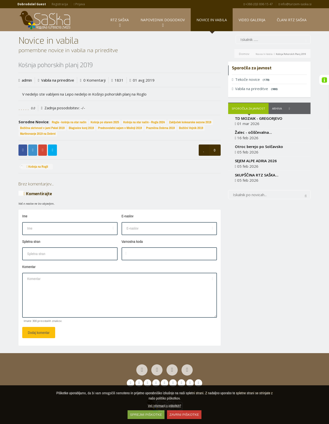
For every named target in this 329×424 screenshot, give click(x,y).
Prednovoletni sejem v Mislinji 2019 (120, 128)
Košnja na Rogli (37, 166)
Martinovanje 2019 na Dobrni (37, 134)
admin (27, 80)
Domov (244, 54)
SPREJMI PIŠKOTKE (146, 415)
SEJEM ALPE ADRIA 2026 (256, 160)
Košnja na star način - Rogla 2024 (144, 122)
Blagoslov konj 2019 (81, 128)
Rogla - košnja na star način (69, 122)
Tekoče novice (250, 79)
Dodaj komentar (39, 332)
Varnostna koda (132, 241)
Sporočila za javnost (248, 108)
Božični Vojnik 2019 (191, 128)
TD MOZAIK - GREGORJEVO (258, 118)
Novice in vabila (264, 54)
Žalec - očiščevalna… (253, 132)
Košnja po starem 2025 (105, 122)
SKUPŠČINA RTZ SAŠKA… (256, 174)
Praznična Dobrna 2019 (160, 128)
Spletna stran (31, 241)
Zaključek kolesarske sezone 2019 (190, 122)
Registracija (60, 4)
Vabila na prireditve (57, 80)
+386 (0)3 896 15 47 (258, 4)
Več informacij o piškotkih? (164, 405)
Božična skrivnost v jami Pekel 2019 (42, 128)
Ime (24, 216)
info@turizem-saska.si (295, 4)
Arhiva (277, 108)
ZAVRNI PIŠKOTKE (184, 415)
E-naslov (128, 216)
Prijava (79, 4)
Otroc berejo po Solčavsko (259, 146)
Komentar (28, 266)
